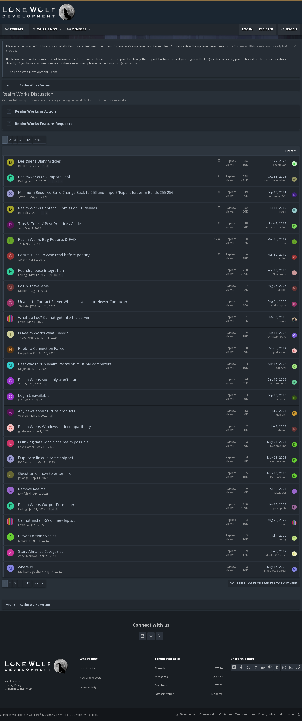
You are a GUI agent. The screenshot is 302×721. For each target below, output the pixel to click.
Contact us (221, 714)
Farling (24, 183)
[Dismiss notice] (292, 48)
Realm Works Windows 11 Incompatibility (56, 428)
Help (276, 714)
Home (286, 714)
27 (52, 183)
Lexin (23, 324)
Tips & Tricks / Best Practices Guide (51, 225)
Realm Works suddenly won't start (50, 381)
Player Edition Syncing (39, 537)
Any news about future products (48, 413)
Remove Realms (34, 491)
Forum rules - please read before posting (56, 256)
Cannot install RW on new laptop (49, 522)
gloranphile (277, 510)
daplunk (279, 417)
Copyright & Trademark (25, 687)
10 (57, 277)
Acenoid (25, 418)
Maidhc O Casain (274, 557)
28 (57, 183)
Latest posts (91, 663)
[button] (26, 29)
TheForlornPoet (30, 340)
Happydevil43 (29, 355)
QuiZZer (279, 370)
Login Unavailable (35, 397)
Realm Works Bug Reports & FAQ (49, 241)
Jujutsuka (26, 542)
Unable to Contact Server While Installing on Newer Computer (74, 303)
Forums (16, 29)
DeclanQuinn (276, 448)
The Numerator (275, 276)
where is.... (29, 569)
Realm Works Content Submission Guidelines (59, 210)
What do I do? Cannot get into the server (56, 319)
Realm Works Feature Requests (45, 125)
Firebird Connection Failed (43, 350)
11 (62, 277)
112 (29, 142)
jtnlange (25, 480)
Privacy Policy (18, 683)
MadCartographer (31, 574)
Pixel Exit (96, 715)
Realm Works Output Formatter (48, 506)
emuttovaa (277, 167)
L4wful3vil (26, 496)
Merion (24, 293)
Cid (22, 386)
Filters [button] (287, 153)
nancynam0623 (275, 198)
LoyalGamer (28, 449)
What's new (47, 29)
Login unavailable (35, 288)
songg (280, 541)
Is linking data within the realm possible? (56, 444)
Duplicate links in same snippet (47, 459)
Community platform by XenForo (40, 715)
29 (62, 183)
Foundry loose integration (43, 272)
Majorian (26, 371)
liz (21, 246)
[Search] (289, 29)
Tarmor (279, 323)
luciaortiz (214, 693)
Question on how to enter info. (47, 475)
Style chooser (182, 714)
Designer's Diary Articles (41, 163)
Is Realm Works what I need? (45, 335)
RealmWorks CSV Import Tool (46, 178)
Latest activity (92, 679)
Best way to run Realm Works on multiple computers (66, 366)
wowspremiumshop (272, 182)
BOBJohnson (28, 464)
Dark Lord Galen (274, 229)
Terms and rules (241, 714)
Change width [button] (203, 714)
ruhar (280, 214)
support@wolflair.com (126, 65)
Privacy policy (262, 714)
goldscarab (277, 354)
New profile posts (94, 671)
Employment (18, 679)
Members (79, 29)
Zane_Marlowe (30, 558)
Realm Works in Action (37, 113)
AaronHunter (276, 385)
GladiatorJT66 (29, 308)
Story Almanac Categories (42, 553)
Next (39, 142)
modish (279, 401)
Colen (24, 261)
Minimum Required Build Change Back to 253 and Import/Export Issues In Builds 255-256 (97, 194)
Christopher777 (274, 338)
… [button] (22, 142)
